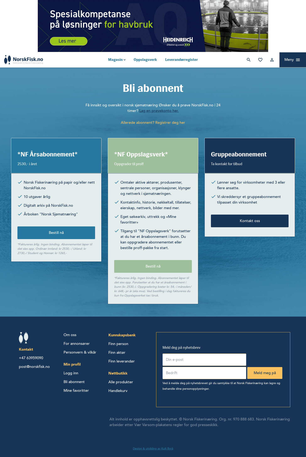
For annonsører (77, 343)
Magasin (115, 59)
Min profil (72, 364)
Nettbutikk (117, 373)
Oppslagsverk (145, 59)
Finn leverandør (121, 361)
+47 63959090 (31, 358)
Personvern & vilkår (80, 352)
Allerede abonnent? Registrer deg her (153, 122)
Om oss (70, 335)
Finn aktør (116, 352)
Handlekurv (117, 390)
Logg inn (271, 60)
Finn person (118, 344)
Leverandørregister (181, 59)
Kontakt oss (250, 221)
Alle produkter (120, 382)
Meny (289, 59)
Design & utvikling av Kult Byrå (153, 448)
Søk (248, 60)
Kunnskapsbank (122, 335)
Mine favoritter (259, 60)
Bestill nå (56, 232)
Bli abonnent (74, 382)
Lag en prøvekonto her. (159, 110)
